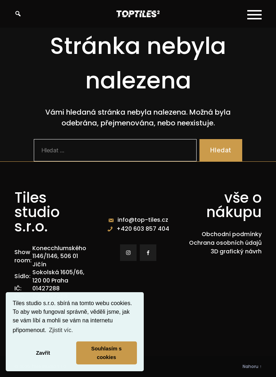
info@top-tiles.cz (143, 220)
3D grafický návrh (236, 251)
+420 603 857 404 (142, 229)
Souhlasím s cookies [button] (106, 353)
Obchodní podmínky (232, 234)
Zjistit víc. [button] (61, 330)
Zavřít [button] (43, 353)
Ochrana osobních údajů (225, 243)
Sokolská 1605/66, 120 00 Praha (58, 276)
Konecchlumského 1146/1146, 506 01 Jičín (59, 256)
